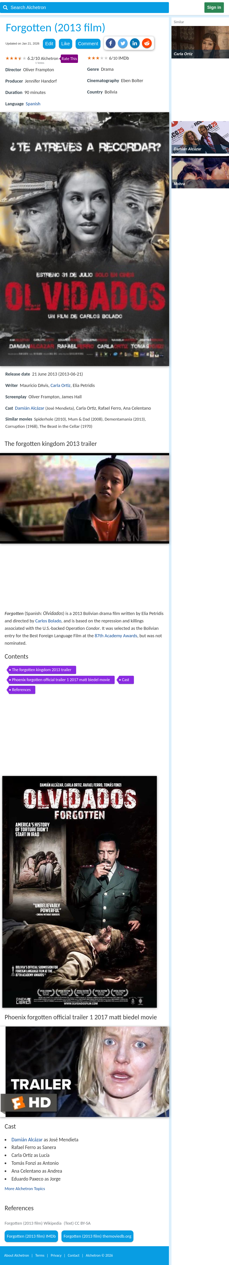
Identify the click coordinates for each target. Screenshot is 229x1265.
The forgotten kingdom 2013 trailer (41, 669)
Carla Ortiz (61, 385)
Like (65, 43)
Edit (49, 43)
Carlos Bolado (48, 621)
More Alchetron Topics (25, 1188)
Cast (125, 679)
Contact (73, 1255)
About (16, 1255)
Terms (39, 1255)
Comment (88, 43)
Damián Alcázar (29, 408)
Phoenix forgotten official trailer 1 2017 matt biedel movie (61, 679)
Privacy (56, 1255)
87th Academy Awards (116, 635)
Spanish (33, 103)
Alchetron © (99, 1255)
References (21, 689)
